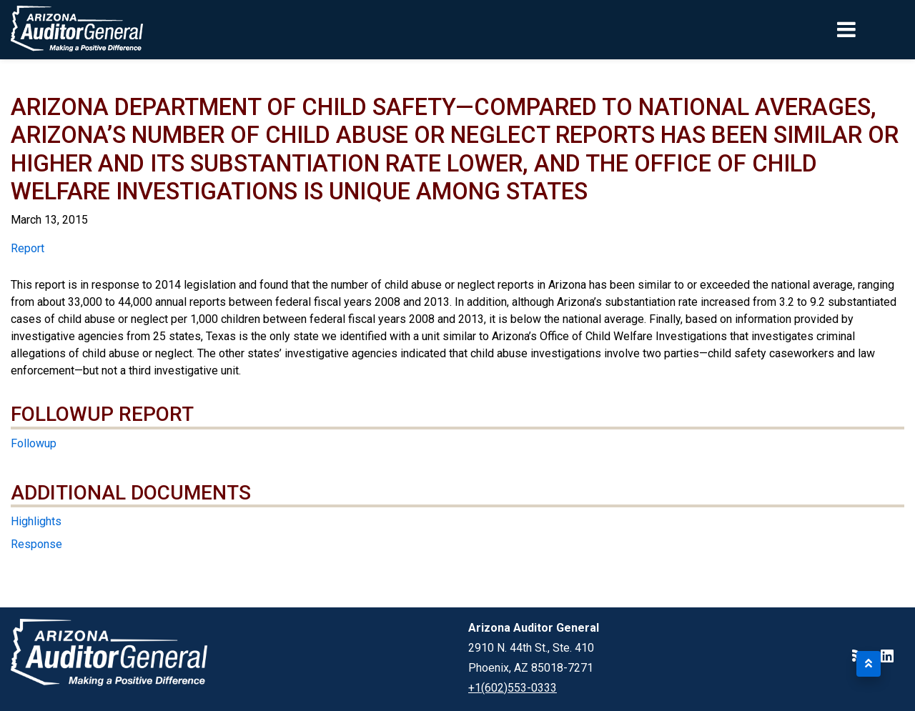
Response (36, 544)
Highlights (36, 521)
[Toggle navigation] (870, 29)
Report (27, 248)
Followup (33, 443)
